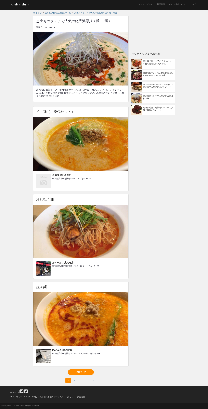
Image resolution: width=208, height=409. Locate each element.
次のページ (81, 372)
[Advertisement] (153, 30)
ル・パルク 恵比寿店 (63, 262)
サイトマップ (16, 397)
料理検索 (161, 4)
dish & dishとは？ (177, 4)
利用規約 (49, 397)
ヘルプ (193, 4)
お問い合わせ (38, 397)
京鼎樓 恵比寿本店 (61, 175)
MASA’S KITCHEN (62, 350)
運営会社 (81, 397)
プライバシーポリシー (65, 397)
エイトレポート (146, 4)
